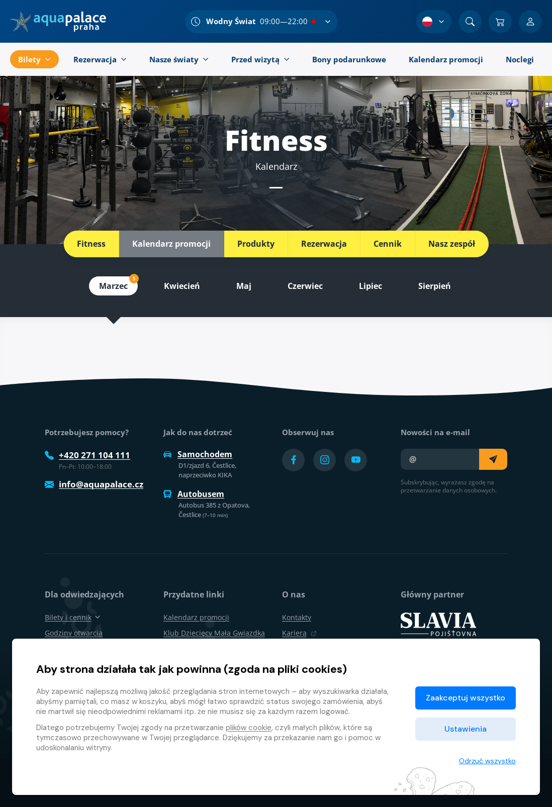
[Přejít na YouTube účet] (355, 460)
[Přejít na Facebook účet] (293, 460)
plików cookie (248, 728)
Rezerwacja (324, 243)
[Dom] (58, 22)
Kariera (299, 633)
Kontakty (296, 617)
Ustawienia (465, 729)
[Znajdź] (470, 21)
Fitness (91, 243)
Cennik (388, 243)
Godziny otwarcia (74, 633)
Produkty (255, 243)
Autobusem (193, 493)
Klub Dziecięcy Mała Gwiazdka (214, 633)
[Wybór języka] (433, 21)
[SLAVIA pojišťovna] (438, 623)
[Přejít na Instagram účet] (324, 460)
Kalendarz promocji (171, 243)
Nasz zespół (451, 243)
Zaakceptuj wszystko (465, 697)
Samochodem (197, 454)
